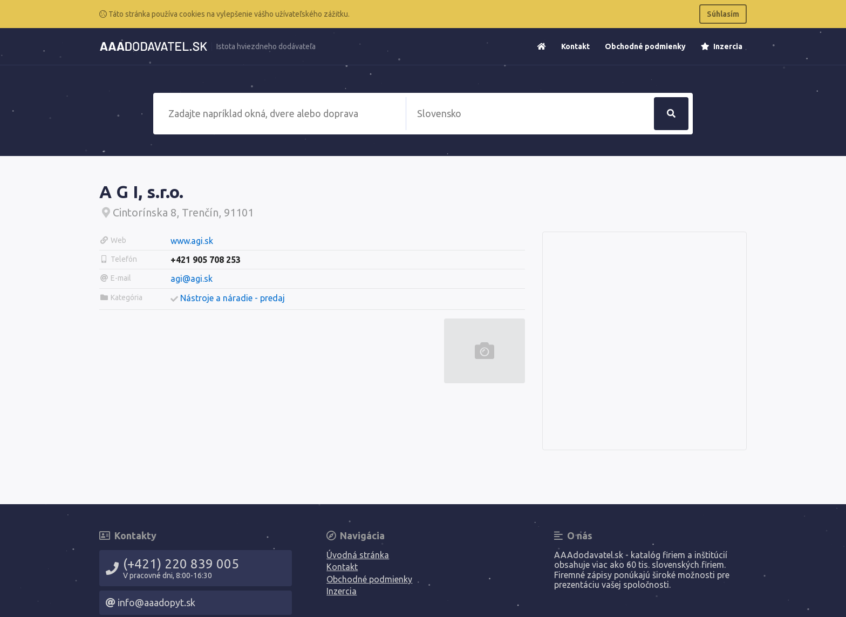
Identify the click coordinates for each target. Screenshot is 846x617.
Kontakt (575, 46)
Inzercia (721, 46)
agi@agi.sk (191, 278)
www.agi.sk (191, 241)
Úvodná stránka (357, 555)
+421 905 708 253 (205, 260)
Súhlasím (723, 14)
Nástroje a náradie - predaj (232, 298)
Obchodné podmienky (645, 46)
